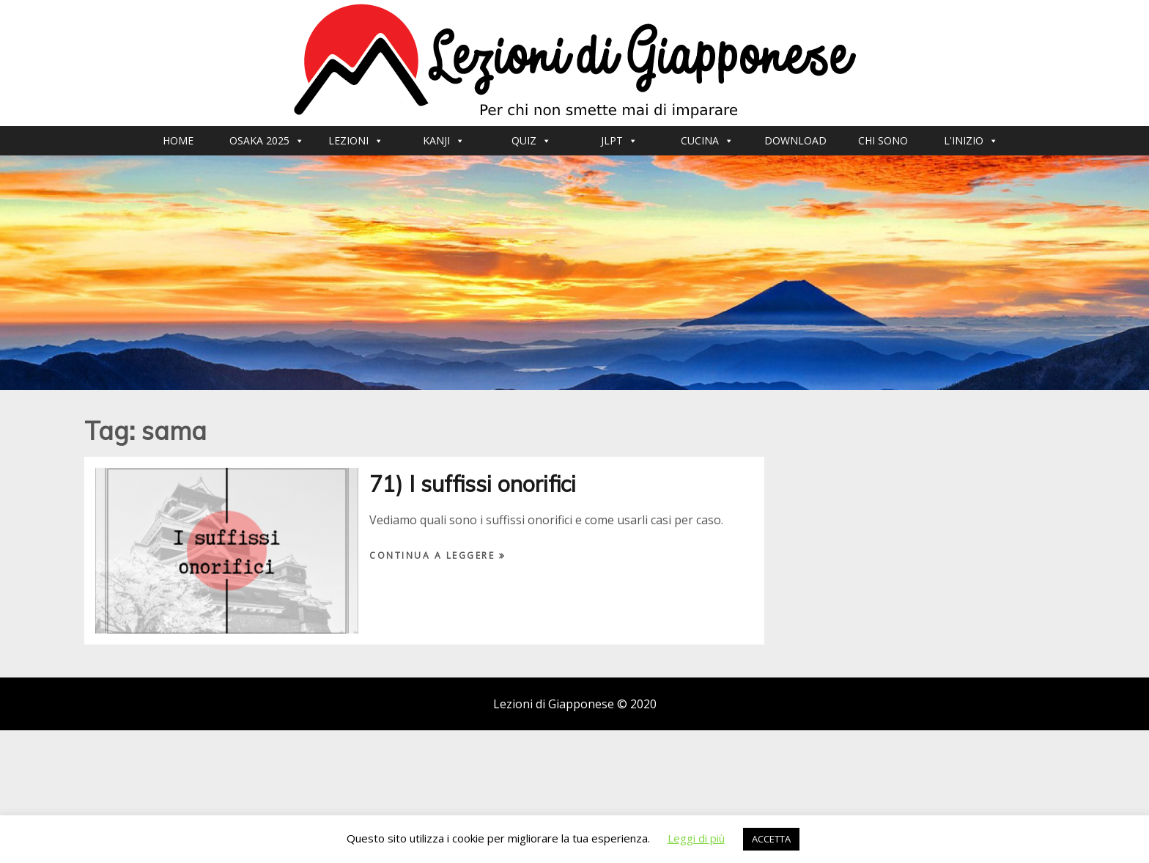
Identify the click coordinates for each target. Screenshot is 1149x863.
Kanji (444, 140)
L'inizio (971, 140)
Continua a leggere (434, 555)
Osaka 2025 (266, 140)
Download (795, 140)
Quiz (531, 140)
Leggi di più (696, 838)
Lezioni (355, 140)
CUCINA (707, 140)
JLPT (619, 140)
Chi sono (883, 140)
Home (178, 140)
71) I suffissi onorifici (472, 484)
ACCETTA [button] (771, 838)
